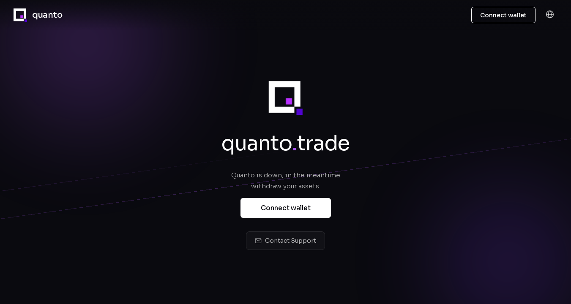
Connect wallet (286, 209)
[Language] (549, 15)
